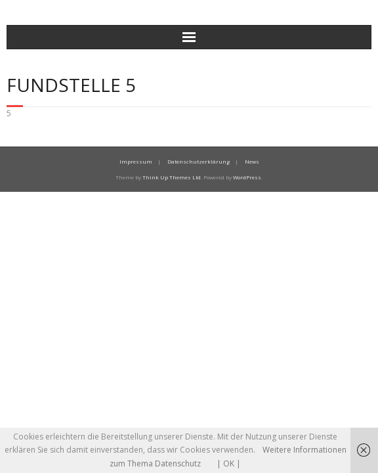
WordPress (247, 177)
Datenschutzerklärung (198, 161)
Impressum (135, 161)
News (252, 161)
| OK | (229, 463)
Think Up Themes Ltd (171, 177)
